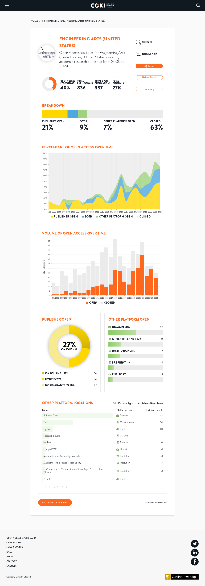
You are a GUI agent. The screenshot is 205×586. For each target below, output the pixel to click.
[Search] (198, 5)
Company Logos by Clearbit (18, 576)
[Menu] (7, 5)
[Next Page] (62, 487)
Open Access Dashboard (21, 538)
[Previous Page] (49, 487)
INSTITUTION (49, 21)
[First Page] (44, 487)
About (10, 556)
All (114, 403)
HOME (34, 21)
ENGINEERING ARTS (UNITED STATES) (82, 21)
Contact (11, 561)
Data (9, 551)
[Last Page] (67, 487)
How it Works (14, 547)
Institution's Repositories (150, 403)
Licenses (11, 565)
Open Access (13, 542)
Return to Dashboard (55, 502)
